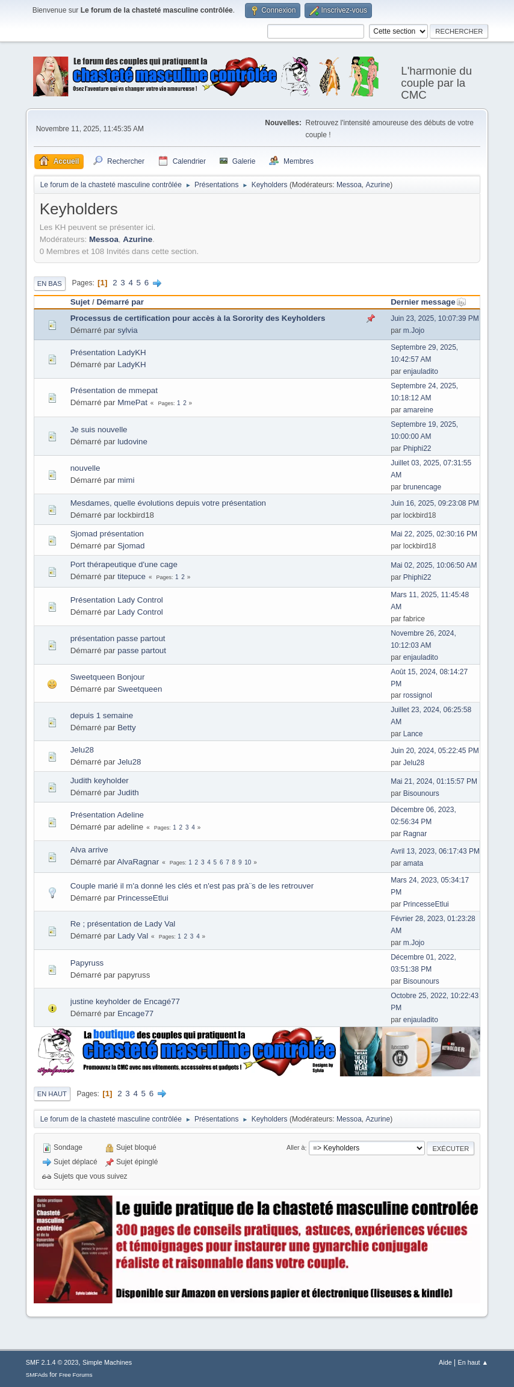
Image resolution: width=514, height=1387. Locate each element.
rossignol (417, 695)
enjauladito (420, 371)
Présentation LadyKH (108, 352)
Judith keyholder (99, 780)
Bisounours (421, 793)
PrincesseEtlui (142, 897)
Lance (413, 734)
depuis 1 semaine (101, 715)
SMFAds (37, 1374)
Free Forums (76, 1374)
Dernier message (428, 301)
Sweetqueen (139, 689)
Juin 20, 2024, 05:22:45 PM (435, 750)
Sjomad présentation (107, 533)
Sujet (80, 301)
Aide (445, 1362)
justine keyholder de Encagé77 (125, 1001)
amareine (418, 410)
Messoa (349, 185)
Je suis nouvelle (99, 429)
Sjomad (130, 545)
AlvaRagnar (138, 861)
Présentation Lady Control (116, 599)
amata (413, 863)
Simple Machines (107, 1362)
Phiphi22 (417, 448)
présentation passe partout (118, 638)
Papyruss (87, 962)
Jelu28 (82, 749)
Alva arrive (89, 849)
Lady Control (140, 611)
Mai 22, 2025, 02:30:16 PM (434, 534)
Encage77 (135, 1013)
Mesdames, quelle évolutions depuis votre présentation (168, 502)
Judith (128, 792)
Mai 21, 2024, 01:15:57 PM (434, 781)
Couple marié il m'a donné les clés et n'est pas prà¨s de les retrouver (192, 885)
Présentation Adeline (107, 814)
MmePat (132, 402)
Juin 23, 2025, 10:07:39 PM (435, 318)
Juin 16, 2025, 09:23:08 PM (435, 503)
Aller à (295, 1148)
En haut (52, 1093)
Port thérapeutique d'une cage (124, 564)
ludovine (132, 441)
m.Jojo (413, 330)
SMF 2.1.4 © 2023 (52, 1362)
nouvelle (85, 468)
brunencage (422, 487)
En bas (49, 283)
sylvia (127, 330)
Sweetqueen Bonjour (107, 676)
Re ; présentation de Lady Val (123, 923)
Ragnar (415, 834)
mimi (125, 480)
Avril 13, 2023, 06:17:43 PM (435, 851)
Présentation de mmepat (114, 390)
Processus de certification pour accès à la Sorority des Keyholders (198, 318)
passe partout (141, 650)
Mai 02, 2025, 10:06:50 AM (434, 565)
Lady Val (132, 935)
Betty (126, 727)
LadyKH (131, 364)
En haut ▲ (472, 1362)
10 (247, 862)
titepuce (131, 576)
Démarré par (120, 301)
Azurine (378, 185)
